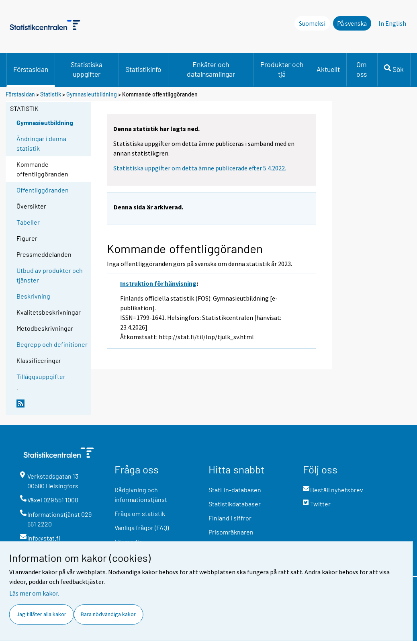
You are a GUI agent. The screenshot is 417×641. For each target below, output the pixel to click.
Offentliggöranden (42, 190)
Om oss (361, 69)
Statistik (50, 94)
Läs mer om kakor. (34, 593)
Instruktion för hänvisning (158, 283)
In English (392, 23)
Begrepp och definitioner (52, 344)
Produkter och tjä (281, 69)
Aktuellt (328, 69)
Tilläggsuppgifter (40, 376)
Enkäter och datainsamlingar (211, 69)
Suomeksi (312, 23)
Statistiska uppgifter (86, 69)
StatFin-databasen (234, 490)
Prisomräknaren (230, 532)
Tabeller (28, 222)
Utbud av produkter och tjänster (49, 275)
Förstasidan (30, 69)
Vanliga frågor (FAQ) (141, 527)
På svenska (352, 23)
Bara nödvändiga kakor (108, 614)
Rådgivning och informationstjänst (140, 494)
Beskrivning (33, 296)
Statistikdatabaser (234, 504)
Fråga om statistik (139, 513)
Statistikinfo (143, 69)
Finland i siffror (229, 518)
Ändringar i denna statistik (41, 143)
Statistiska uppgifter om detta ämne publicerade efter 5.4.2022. (199, 168)
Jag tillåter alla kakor (41, 614)
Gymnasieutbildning (92, 94)
